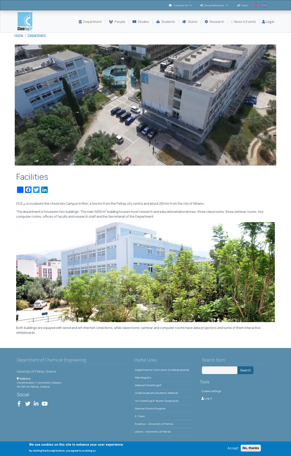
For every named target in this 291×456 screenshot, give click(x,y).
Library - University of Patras (153, 431)
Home (19, 35)
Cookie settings (211, 391)
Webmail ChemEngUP (148, 385)
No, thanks (250, 448)
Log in (268, 21)
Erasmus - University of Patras (154, 424)
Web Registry (143, 377)
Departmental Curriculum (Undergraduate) (162, 370)
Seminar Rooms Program (150, 408)
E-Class (140, 416)
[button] (145, 105)
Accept (233, 448)
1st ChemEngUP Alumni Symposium (157, 401)
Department (37, 35)
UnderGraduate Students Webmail (156, 393)
